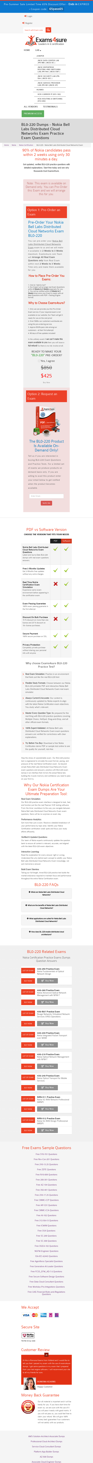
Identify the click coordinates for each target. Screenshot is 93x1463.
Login (22, 16)
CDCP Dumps (46, 1420)
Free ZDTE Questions (46, 1102)
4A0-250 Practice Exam (42, 914)
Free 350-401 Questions (46, 1123)
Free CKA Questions (46, 1163)
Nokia (14, 134)
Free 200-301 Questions (46, 1112)
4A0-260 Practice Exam (42, 933)
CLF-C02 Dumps (46, 1410)
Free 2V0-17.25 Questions (46, 1128)
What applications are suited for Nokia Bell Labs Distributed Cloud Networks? (46, 864)
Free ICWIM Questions (46, 1158)
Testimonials (24, 107)
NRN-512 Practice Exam (42, 1051)
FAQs (51, 1448)
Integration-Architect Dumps (46, 1405)
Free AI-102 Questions (46, 1148)
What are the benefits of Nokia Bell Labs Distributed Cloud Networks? (46, 851)
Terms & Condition (29, 1452)
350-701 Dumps (47, 1395)
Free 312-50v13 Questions (46, 1153)
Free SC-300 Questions (46, 1174)
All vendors (68, 50)
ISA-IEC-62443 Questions (46, 1189)
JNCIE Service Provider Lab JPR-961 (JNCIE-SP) (42, 84)
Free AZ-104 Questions (46, 1117)
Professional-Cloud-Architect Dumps (46, 1369)
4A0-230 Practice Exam (42, 976)
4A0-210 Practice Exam (42, 994)
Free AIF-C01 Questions (46, 1138)
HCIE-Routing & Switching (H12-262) (43, 100)
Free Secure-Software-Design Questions (46, 1209)
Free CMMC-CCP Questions (46, 1133)
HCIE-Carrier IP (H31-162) (42, 95)
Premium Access (46, 107)
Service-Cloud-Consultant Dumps (46, 1375)
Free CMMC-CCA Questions (46, 1143)
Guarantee (63, 1448)
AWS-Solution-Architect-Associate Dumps (46, 1364)
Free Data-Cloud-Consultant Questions (46, 1214)
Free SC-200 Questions (46, 1168)
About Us (40, 1448)
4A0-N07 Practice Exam (42, 954)
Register (21, 23)
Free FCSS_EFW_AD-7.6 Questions (46, 1204)
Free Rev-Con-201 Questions (46, 1092)
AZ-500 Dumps (46, 1385)
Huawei (33, 90)
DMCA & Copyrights (64, 1452)
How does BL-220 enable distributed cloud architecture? (41, 876)
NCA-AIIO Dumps (46, 1436)
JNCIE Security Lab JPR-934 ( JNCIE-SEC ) (42, 78)
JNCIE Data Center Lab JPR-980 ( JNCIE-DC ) (41, 62)
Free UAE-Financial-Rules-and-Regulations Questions (46, 1225)
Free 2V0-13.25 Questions (46, 1097)
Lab (32, 50)
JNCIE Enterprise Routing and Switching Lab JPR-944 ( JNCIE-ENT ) (42, 70)
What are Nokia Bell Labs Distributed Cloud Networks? (41, 840)
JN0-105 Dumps (46, 1415)
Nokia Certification (26, 134)
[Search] (42, 30)
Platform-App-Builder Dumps (46, 1380)
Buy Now (43, 923)
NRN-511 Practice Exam (42, 1032)
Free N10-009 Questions (46, 1107)
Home (20, 50)
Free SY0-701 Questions (46, 1087)
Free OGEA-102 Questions (46, 1179)
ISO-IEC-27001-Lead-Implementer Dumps (46, 1400)
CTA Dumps (46, 1426)
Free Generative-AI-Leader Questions (46, 1199)
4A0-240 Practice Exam (42, 1013)
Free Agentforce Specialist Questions (46, 1194)
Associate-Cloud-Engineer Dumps (46, 1390)
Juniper (34, 56)
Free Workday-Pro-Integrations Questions (46, 1219)
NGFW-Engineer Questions (46, 1184)
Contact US (46, 1452)
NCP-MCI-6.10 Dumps (46, 1431)
